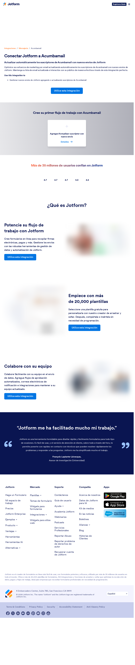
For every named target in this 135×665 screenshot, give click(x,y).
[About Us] (89, 495)
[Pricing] (9, 509)
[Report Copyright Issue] (65, 544)
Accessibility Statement (71, 607)
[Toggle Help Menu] (59, 506)
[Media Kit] (86, 509)
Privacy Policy (36, 607)
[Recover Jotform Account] (65, 554)
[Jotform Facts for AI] (90, 502)
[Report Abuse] (62, 536)
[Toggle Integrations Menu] (38, 515)
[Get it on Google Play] (116, 496)
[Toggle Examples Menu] (11, 520)
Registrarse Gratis (119, 4)
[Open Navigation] (129, 4)
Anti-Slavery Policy (96, 607)
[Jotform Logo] (11, 4)
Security (51, 607)
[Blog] (81, 531)
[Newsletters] (84, 519)
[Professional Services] (65, 530)
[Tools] (12, 537)
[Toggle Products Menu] (11, 526)
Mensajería (23, 48)
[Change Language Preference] (117, 594)
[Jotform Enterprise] (15, 514)
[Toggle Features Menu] (11, 532)
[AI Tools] (14, 542)
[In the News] (86, 514)
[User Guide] (62, 501)
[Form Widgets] (41, 508)
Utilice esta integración (67, 90)
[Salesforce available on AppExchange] (116, 514)
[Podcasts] (59, 523)
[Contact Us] (61, 495)
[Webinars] (60, 517)
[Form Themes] (41, 501)
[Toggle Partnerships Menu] (85, 525)
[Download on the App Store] (116, 505)
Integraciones (10, 48)
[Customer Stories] (90, 538)
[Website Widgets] (41, 522)
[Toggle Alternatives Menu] (13, 548)
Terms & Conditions (15, 607)
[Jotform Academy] (64, 512)
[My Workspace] (16, 502)
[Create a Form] (15, 495)
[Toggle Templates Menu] (36, 496)
